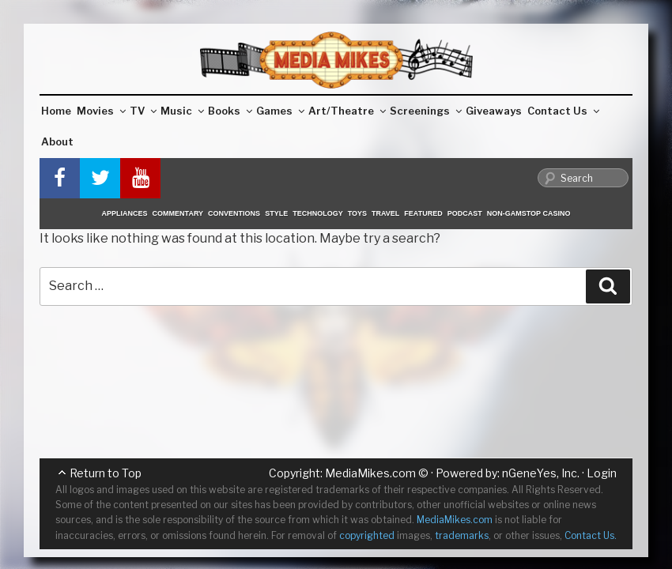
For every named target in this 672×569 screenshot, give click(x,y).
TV (143, 110)
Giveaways (494, 110)
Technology (318, 213)
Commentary (178, 213)
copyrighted (367, 535)
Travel (385, 213)
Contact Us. (590, 535)
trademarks (462, 535)
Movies (101, 110)
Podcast (464, 213)
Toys (357, 213)
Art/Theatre (347, 110)
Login (602, 473)
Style (276, 213)
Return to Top (106, 473)
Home (56, 110)
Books (230, 110)
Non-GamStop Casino (529, 213)
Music (182, 110)
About (57, 141)
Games (280, 110)
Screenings (426, 110)
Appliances (125, 213)
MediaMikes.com (370, 473)
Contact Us (563, 110)
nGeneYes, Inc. (541, 473)
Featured (423, 213)
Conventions (234, 213)
